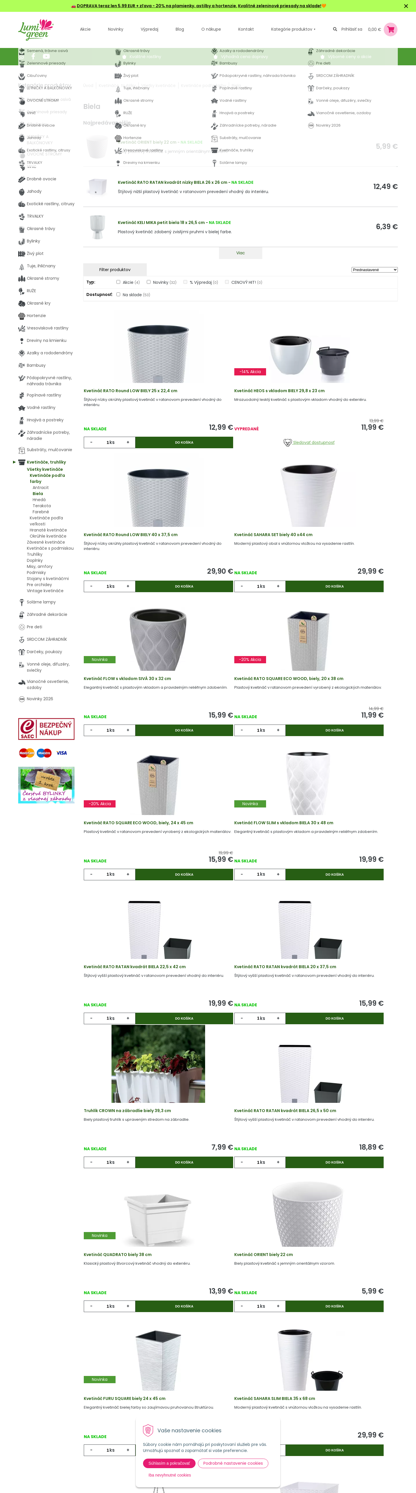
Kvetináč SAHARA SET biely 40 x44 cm (130, 557)
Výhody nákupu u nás (196, 1388)
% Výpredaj (204, 282)
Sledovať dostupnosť (240, 450)
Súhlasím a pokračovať (169, 1463)
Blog (115, 1424)
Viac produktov (240, 1282)
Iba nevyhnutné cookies (169, 1475)
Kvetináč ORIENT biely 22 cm (147, 142)
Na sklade (136, 295)
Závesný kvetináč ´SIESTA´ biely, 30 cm (236, 1193)
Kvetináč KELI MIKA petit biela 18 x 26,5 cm (161, 222)
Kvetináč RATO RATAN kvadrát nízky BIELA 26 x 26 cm (172, 182)
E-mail (274, 1408)
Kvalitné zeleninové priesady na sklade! (279, 6)
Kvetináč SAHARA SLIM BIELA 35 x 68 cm (131, 1193)
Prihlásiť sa (351, 29)
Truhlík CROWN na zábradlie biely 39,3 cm (239, 875)
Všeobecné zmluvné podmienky (195, 1415)
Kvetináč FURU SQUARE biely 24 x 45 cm (341, 1034)
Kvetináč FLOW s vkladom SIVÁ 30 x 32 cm (239, 557)
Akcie (85, 29)
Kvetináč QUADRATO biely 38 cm (125, 1034)
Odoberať (288, 1487)
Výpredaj (149, 29)
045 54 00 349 (39, 1418)
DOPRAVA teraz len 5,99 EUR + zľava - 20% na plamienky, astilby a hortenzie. (157, 6)
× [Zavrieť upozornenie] (406, 6)
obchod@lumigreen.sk (47, 1424)
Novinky (115, 29)
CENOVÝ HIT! (246, 282)
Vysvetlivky (186, 1400)
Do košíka (159, 449)
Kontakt (118, 1436)
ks (115, 450)
